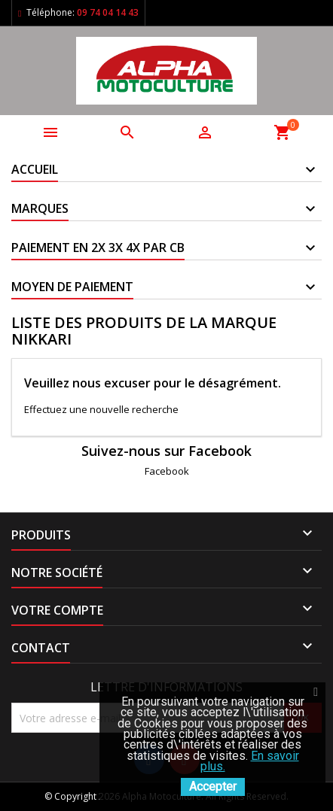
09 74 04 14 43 (108, 12)
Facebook (167, 471)
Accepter (213, 786)
